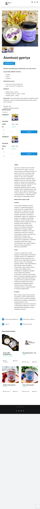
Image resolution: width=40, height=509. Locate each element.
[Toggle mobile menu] (37, 2)
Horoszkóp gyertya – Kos (29, 353)
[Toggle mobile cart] (32, 2)
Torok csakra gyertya (28, 385)
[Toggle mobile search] (34, 2)
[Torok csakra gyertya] (29, 374)
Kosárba (29, 131)
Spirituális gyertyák (14, 108)
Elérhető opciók (9, 63)
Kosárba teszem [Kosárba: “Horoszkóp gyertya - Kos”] (26, 361)
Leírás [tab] (3, 164)
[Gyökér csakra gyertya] (10, 374)
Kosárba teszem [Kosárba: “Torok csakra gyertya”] (26, 391)
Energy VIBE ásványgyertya (7, 353)
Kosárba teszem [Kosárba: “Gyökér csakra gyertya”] (7, 391)
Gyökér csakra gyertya (9, 385)
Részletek (16, 360)
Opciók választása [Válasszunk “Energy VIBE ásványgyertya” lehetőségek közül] (6, 361)
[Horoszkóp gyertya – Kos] (29, 342)
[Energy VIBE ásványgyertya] (10, 342)
